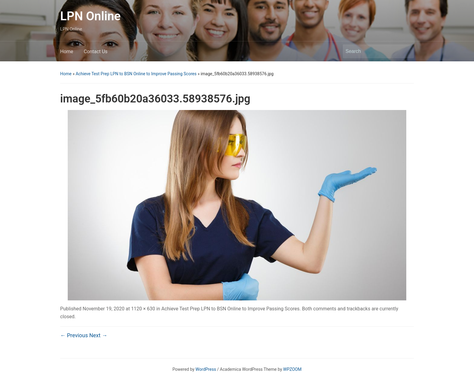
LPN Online (90, 16)
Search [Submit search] (406, 51)
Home (66, 51)
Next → (98, 335)
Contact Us (96, 51)
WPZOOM (292, 369)
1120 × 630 (143, 309)
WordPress (206, 369)
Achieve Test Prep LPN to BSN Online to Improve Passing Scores (136, 73)
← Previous (74, 335)
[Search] (373, 51)
